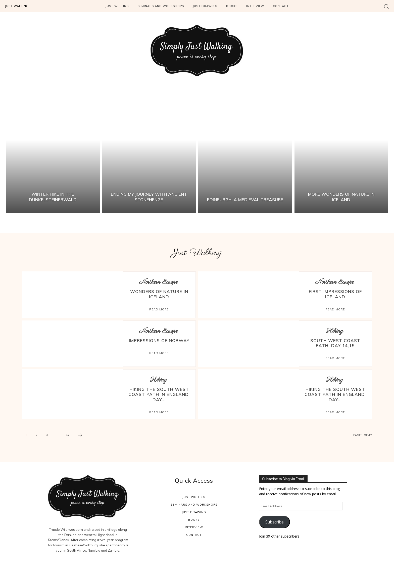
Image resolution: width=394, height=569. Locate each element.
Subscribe (274, 520)
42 (68, 433)
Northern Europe (158, 282)
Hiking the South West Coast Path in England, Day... (159, 393)
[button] (386, 6)
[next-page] (79, 434)
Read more (159, 308)
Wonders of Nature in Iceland (159, 293)
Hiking (334, 331)
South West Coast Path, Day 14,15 (335, 342)
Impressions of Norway (159, 340)
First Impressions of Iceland (335, 293)
